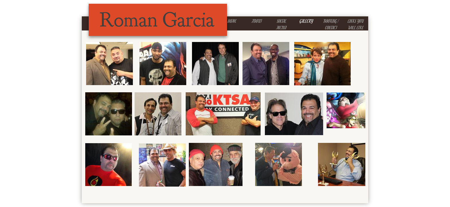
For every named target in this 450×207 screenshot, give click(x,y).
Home (232, 21)
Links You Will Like (356, 24)
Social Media (281, 24)
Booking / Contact (331, 24)
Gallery (306, 21)
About (257, 21)
